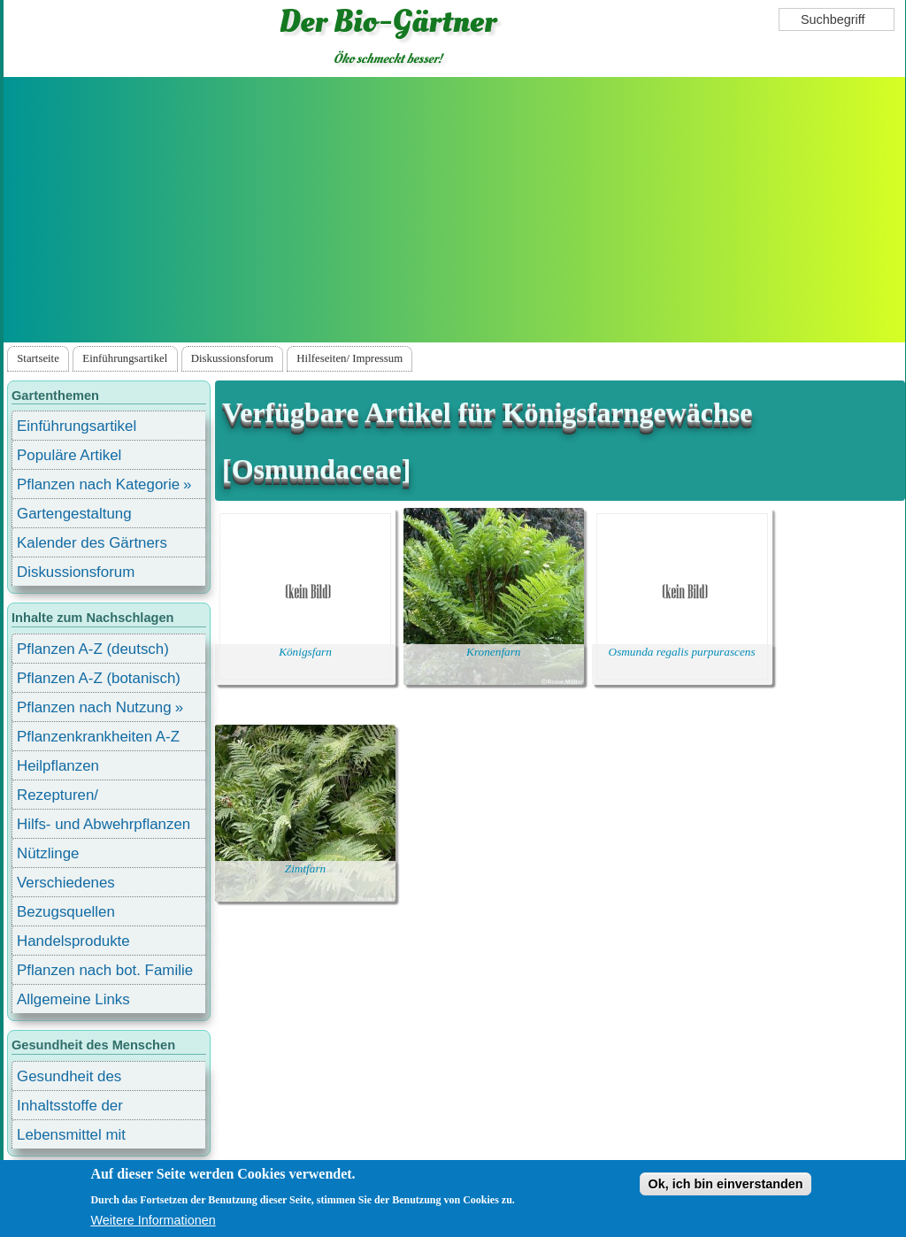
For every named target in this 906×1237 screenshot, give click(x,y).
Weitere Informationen (152, 1220)
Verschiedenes (66, 882)
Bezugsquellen (66, 911)
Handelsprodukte (73, 941)
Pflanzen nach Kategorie (98, 484)
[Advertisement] (454, 210)
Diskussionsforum (232, 358)
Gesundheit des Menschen (69, 1079)
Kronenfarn (493, 651)
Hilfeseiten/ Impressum (349, 358)
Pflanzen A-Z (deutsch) (93, 649)
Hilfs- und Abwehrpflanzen (103, 824)
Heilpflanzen (58, 765)
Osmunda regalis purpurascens (682, 651)
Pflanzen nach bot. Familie (105, 970)
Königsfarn (305, 651)
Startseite (38, 358)
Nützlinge (48, 853)
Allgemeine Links (73, 999)
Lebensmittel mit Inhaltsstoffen (71, 1137)
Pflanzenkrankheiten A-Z (98, 736)
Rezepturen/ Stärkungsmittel (68, 798)
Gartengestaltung (74, 513)
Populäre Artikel (69, 455)
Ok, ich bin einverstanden (725, 1184)
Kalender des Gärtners (92, 542)
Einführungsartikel (124, 358)
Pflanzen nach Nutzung (94, 707)
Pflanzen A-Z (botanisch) (98, 678)
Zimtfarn (305, 868)
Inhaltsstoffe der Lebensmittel (70, 1108)
